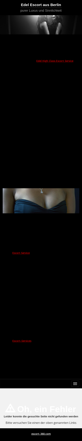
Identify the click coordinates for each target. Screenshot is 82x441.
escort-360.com (41, 433)
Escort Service (21, 253)
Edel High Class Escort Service (54, 61)
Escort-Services (21, 340)
